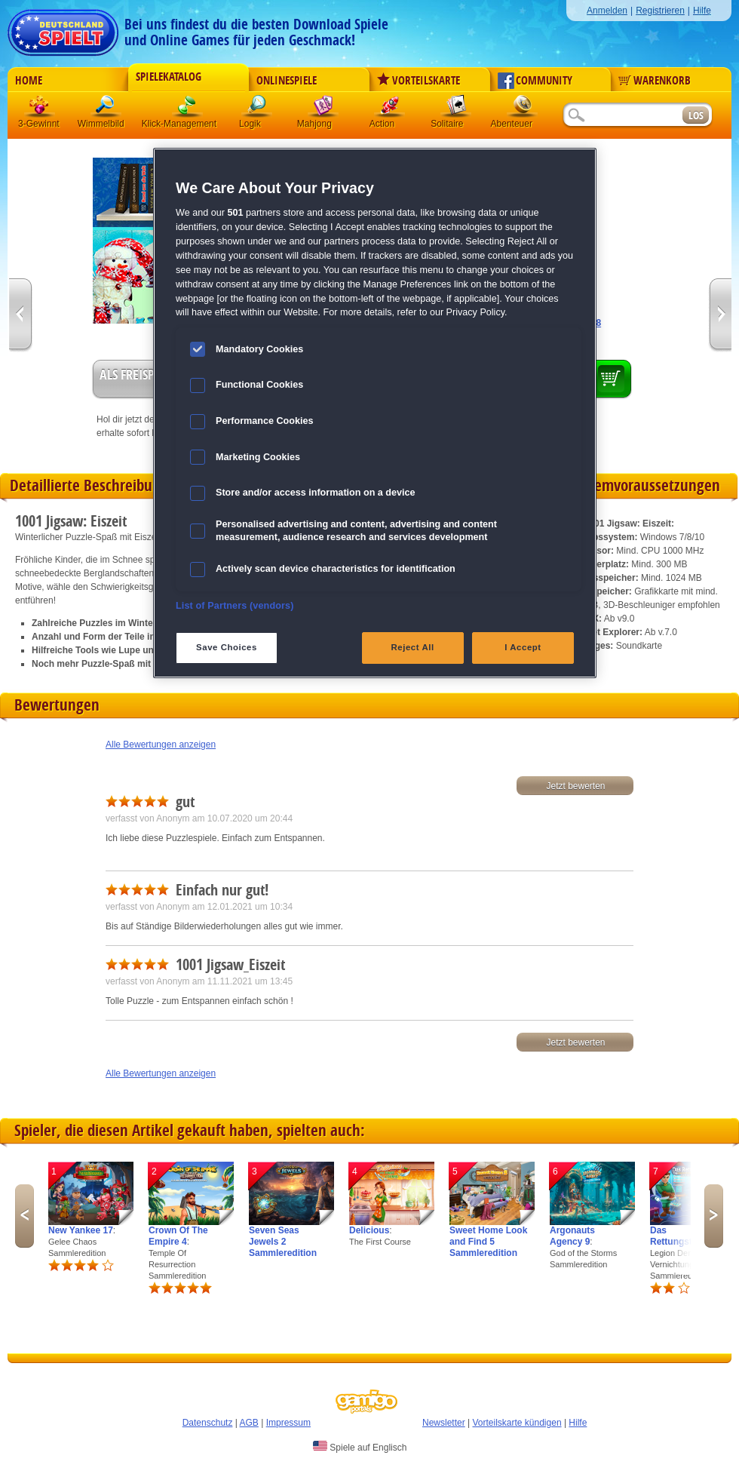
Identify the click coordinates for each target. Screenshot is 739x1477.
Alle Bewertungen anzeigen (161, 744)
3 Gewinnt (40, 109)
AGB (249, 1422)
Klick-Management (187, 109)
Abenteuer (522, 109)
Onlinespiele (286, 81)
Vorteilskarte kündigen (516, 1422)
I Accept (522, 647)
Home (28, 81)
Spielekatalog (168, 77)
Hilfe (702, 10)
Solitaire (456, 109)
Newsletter (443, 1422)
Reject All (412, 647)
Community (535, 81)
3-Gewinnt (39, 123)
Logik (257, 109)
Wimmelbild (106, 109)
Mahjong (323, 109)
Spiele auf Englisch (359, 1447)
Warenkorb (654, 81)
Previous (24, 1216)
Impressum (288, 1422)
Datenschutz (207, 1422)
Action (389, 109)
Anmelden (607, 10)
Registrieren (660, 10)
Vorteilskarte (418, 81)
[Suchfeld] (622, 116)
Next (713, 1216)
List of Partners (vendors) (235, 605)
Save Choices (226, 647)
